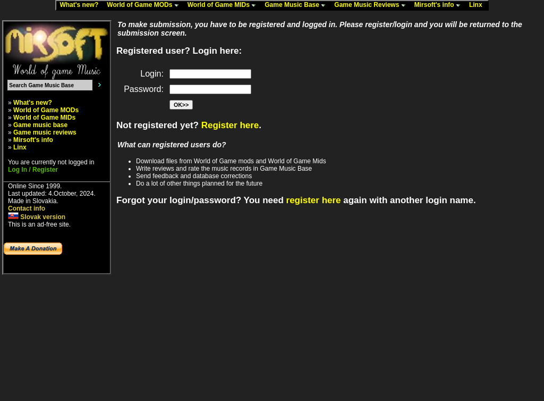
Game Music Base (297, 5)
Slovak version (36, 217)
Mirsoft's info (440, 5)
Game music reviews (44, 132)
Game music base (40, 125)
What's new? (81, 5)
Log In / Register (33, 169)
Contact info (26, 208)
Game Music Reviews (372, 5)
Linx (478, 5)
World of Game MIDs (224, 5)
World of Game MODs (145, 5)
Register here (230, 125)
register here (313, 200)
